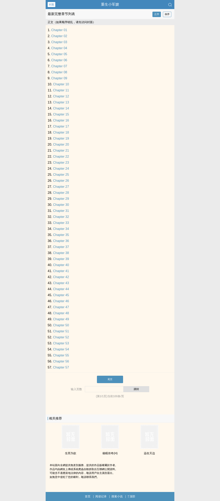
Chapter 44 (61, 289)
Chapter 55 (61, 355)
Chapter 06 (59, 60)
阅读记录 (101, 496)
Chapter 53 (61, 343)
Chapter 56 (61, 361)
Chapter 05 (59, 54)
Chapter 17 (61, 126)
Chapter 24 (61, 168)
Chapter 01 (59, 30)
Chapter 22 (61, 156)
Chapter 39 (61, 259)
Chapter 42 (61, 277)
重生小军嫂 (110, 4)
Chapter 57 (61, 367)
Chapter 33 (61, 222)
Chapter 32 (61, 216)
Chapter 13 (61, 102)
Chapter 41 (61, 271)
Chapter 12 (61, 96)
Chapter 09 (59, 78)
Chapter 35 (61, 235)
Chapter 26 (61, 180)
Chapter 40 (61, 265)
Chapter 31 (61, 210)
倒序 (167, 14)
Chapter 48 (61, 313)
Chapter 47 (61, 307)
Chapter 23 (61, 162)
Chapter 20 (61, 144)
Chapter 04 (59, 48)
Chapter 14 (61, 108)
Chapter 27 (61, 186)
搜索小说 (117, 496)
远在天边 (149, 453)
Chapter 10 (61, 84)
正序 (156, 14)
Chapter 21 (61, 150)
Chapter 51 (61, 331)
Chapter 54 (61, 349)
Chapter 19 (61, 138)
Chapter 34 (61, 229)
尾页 (110, 379)
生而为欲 (70, 453)
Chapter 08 (59, 72)
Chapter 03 (59, 42)
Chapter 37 (61, 247)
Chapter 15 (61, 114)
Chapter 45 (61, 295)
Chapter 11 (61, 90)
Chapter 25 (61, 174)
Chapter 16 (61, 120)
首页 (87, 496)
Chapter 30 (61, 204)
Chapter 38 (61, 253)
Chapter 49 (61, 319)
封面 (51, 4)
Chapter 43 (61, 283)
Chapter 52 (61, 337)
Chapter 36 (61, 241)
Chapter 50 (61, 325)
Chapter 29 (61, 198)
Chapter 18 (61, 132)
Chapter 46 (61, 301)
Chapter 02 (59, 36)
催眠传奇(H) (109, 453)
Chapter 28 (61, 192)
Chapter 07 (59, 66)
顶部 (131, 496)
